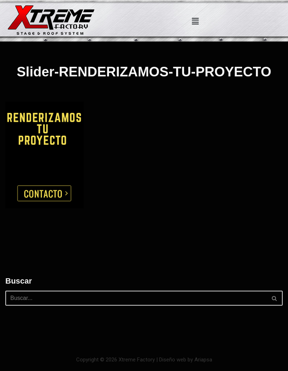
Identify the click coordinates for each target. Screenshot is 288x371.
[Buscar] (136, 298)
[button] (195, 21)
